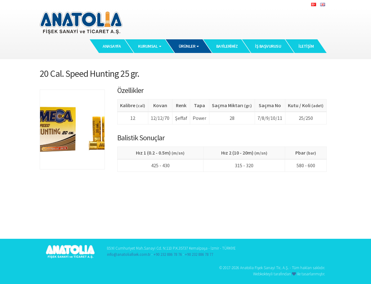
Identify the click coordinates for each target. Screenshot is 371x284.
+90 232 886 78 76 (168, 254)
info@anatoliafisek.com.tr (128, 254)
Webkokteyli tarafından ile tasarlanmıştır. (289, 274)
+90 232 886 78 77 (199, 254)
